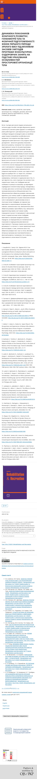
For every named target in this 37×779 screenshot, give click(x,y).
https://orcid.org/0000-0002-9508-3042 (11, 100)
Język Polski (6, 708)
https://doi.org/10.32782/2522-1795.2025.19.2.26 (19, 105)
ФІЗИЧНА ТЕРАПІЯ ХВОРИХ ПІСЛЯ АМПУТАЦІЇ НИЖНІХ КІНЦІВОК (19, 601)
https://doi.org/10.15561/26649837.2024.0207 (15, 412)
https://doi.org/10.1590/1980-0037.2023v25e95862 (17, 442)
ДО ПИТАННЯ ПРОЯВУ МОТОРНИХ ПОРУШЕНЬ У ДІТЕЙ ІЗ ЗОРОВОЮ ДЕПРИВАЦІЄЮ (19, 665)
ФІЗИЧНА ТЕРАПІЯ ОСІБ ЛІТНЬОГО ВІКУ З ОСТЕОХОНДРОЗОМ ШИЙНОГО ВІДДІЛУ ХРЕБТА (18, 580)
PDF (5, 506)
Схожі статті (6, 575)
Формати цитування (8, 536)
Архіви (10, 23)
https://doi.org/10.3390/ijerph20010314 (23, 399)
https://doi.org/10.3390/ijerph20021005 (13, 431)
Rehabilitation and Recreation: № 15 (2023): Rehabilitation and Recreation (18, 660)
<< (2, 688)
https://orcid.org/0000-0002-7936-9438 (11, 77)
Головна (4, 23)
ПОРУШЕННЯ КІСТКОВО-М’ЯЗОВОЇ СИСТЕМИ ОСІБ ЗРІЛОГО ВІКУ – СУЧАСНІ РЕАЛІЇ (19, 656)
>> (18, 688)
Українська (6, 706)
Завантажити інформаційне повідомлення (15, 716)
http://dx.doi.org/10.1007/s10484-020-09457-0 (15, 316)
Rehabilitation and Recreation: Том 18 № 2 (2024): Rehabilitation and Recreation (20, 682)
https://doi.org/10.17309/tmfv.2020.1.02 (14, 350)
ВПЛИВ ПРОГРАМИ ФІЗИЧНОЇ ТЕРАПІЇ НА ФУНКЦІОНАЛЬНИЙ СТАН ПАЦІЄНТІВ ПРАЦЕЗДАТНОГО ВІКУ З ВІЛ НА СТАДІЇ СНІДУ (19, 636)
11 (15, 688)
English (5, 703)
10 (14, 688)
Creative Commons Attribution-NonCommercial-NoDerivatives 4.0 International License (17, 566)
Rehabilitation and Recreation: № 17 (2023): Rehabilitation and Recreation (18, 652)
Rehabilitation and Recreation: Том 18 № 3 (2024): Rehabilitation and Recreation (20, 641)
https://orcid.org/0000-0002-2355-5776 (11, 88)
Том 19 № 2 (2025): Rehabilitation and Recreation (15, 24)
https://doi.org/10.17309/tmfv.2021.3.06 (14, 365)
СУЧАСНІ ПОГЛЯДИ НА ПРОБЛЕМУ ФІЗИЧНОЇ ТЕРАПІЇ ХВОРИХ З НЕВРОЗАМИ (19, 613)
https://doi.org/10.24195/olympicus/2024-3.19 (15, 282)
